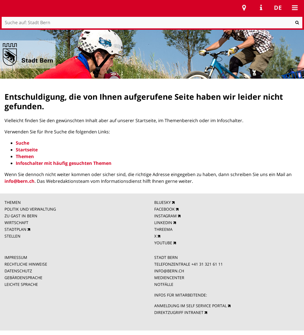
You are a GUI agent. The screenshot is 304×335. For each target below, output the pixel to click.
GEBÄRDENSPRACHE (23, 277)
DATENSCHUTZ (18, 271)
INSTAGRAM (165, 215)
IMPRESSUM (15, 257)
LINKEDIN (163, 222)
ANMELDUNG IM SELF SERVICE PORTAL (190, 305)
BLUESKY (162, 202)
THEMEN (12, 202)
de (278, 8)
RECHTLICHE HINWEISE (25, 264)
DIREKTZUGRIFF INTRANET (178, 312)
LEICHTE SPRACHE (21, 284)
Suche (22, 143)
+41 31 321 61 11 (207, 264)
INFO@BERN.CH (169, 271)
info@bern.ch (19, 181)
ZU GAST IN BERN (20, 215)
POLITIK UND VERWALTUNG (30, 209)
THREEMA (163, 229)
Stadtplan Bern (244, 7)
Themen (25, 156)
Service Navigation (261, 7)
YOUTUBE (163, 242)
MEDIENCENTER (169, 277)
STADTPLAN (15, 229)
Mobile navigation (294, 7)
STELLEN (12, 236)
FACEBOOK (164, 209)
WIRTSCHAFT (16, 222)
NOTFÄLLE (163, 284)
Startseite (27, 150)
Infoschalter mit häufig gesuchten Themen (64, 163)
